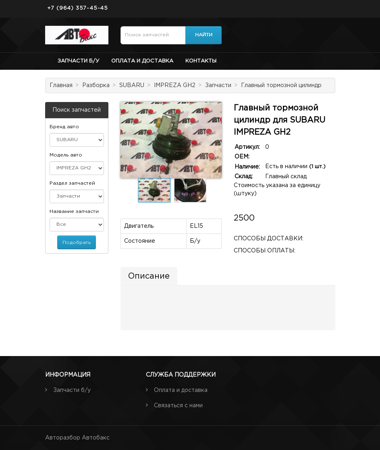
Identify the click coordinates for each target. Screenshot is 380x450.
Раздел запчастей (72, 183)
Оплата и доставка (142, 61)
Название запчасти (74, 211)
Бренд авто (64, 127)
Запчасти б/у (78, 61)
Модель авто (66, 155)
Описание (149, 276)
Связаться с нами (178, 405)
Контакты (200, 61)
